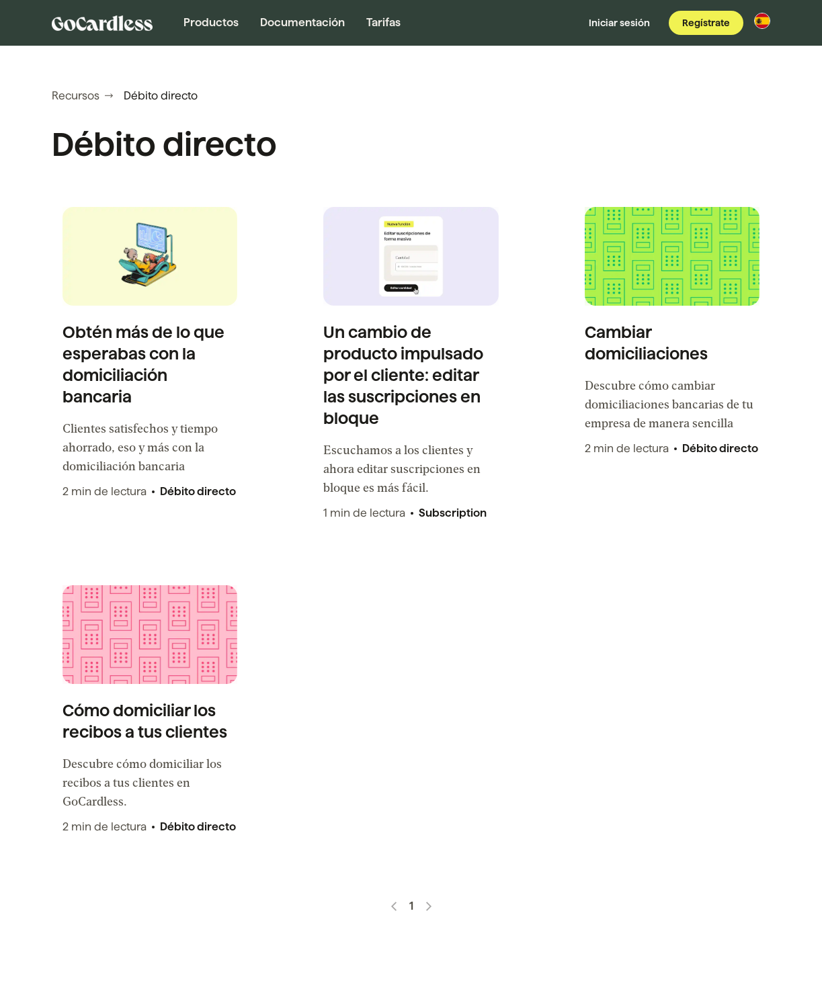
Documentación (302, 22)
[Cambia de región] (762, 21)
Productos (211, 22)
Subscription (453, 513)
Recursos (82, 95)
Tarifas (383, 22)
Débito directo (198, 491)
